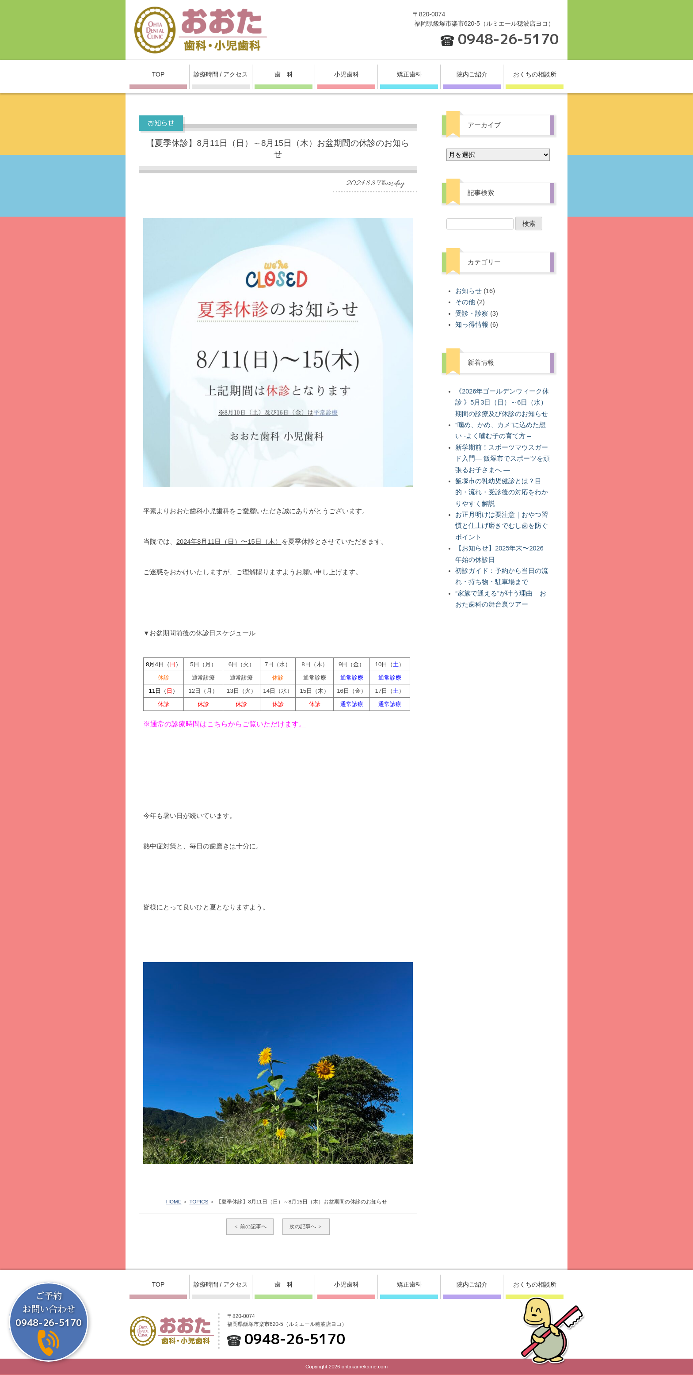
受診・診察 (471, 313)
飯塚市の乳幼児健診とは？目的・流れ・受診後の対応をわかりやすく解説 (501, 492)
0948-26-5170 (508, 39)
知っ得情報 (471, 324)
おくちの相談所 (534, 74)
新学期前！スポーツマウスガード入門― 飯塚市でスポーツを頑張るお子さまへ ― (502, 459)
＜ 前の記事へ (250, 1227)
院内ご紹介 (472, 74)
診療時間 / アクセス (221, 74)
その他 (465, 302)
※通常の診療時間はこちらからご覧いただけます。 (224, 724)
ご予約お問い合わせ (48, 1309)
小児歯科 (346, 74)
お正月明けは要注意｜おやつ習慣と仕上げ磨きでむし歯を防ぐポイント (501, 526)
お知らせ (468, 290)
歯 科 (283, 74)
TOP (158, 74)
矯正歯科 (409, 74)
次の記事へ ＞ (306, 1227)
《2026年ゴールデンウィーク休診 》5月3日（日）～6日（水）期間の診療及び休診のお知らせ (502, 402)
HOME (174, 1201)
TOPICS (198, 1201)
